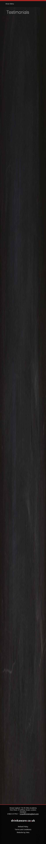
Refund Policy (23, 826)
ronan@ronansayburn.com (29, 814)
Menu (9, 4)
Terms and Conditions (23, 829)
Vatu (27, 832)
